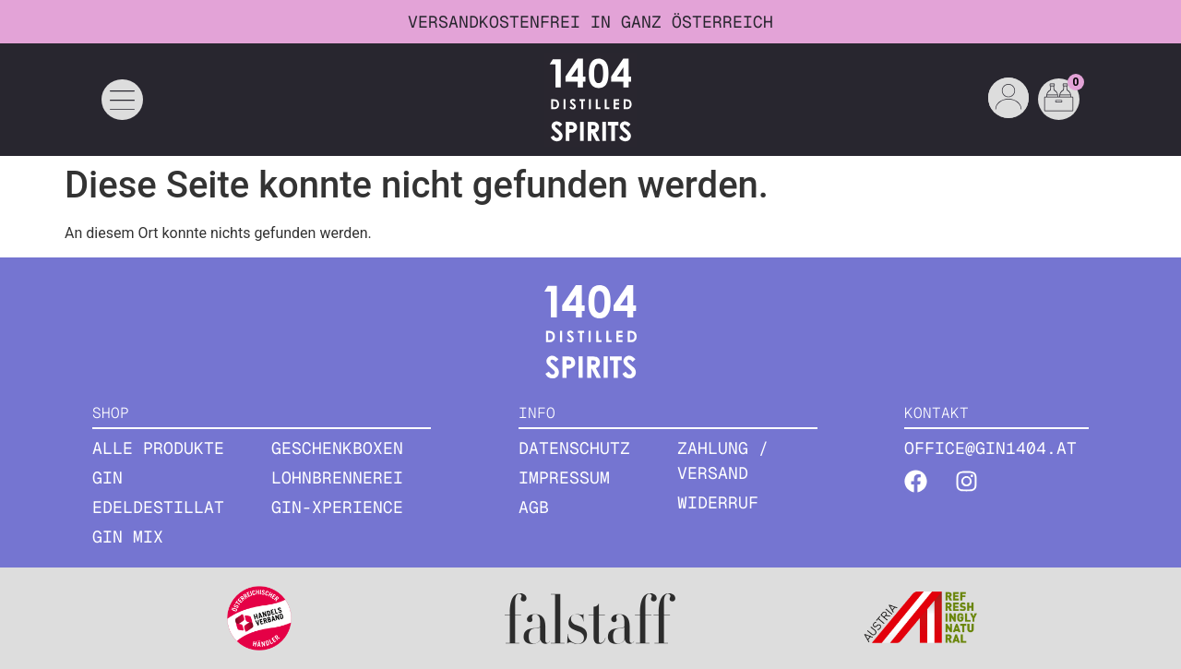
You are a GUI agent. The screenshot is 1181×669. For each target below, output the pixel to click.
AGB (534, 507)
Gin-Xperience (337, 507)
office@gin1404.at (990, 448)
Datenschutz (574, 448)
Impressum (564, 477)
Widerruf (717, 502)
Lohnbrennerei (337, 477)
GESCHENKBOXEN (337, 448)
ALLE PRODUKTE (158, 448)
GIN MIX (127, 536)
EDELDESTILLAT (158, 507)
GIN (107, 477)
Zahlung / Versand (723, 460)
